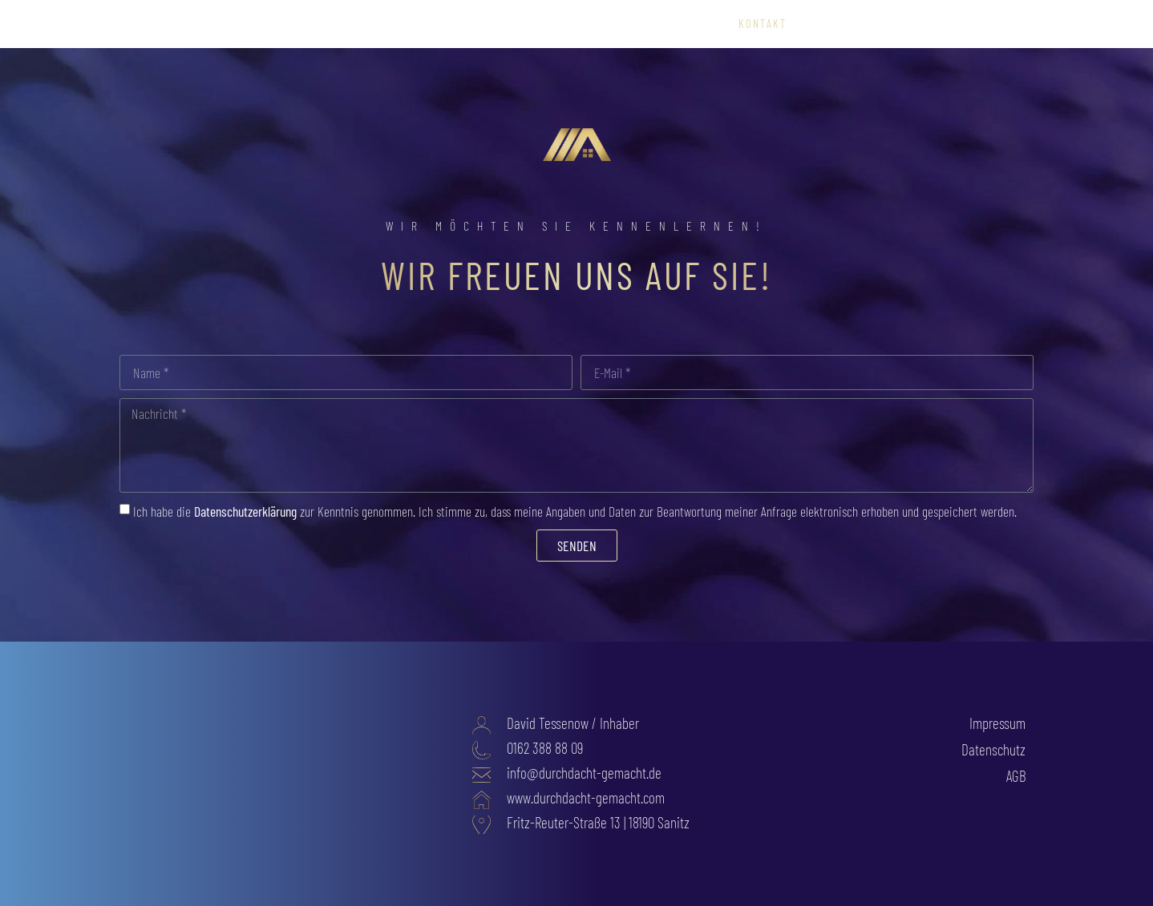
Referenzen (614, 24)
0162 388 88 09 (545, 748)
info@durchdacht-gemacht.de (584, 772)
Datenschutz (993, 749)
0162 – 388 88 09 (852, 24)
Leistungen (519, 24)
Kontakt (762, 24)
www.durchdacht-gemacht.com (586, 797)
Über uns (692, 24)
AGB (1016, 776)
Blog (1012, 24)
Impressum (997, 723)
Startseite (427, 24)
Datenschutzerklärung (245, 511)
